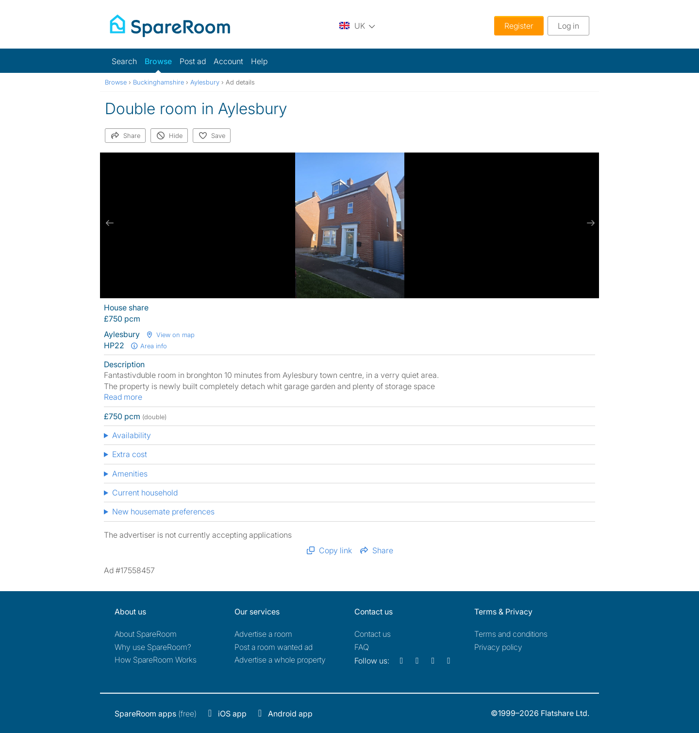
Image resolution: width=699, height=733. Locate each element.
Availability (131, 435)
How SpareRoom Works (156, 660)
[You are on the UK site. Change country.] (357, 25)
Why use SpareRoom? (153, 647)
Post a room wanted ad (273, 647)
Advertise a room (263, 634)
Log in (568, 26)
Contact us (372, 634)
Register (518, 26)
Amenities (130, 473)
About (146, 634)
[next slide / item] (589, 223)
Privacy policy (498, 647)
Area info (148, 346)
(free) (156, 713)
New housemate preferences (163, 511)
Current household (145, 492)
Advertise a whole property (280, 660)
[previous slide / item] (109, 223)
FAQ (361, 647)
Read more (123, 397)
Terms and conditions (511, 634)
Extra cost (129, 454)
